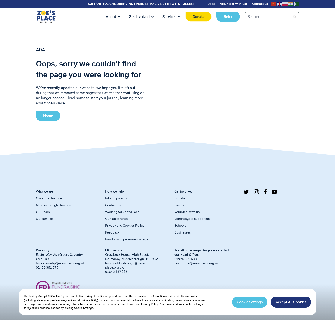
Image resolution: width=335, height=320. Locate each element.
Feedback (112, 232)
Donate (198, 17)
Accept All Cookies (290, 302)
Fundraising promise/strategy (126, 239)
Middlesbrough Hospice (53, 205)
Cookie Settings (250, 302)
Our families (44, 219)
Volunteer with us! (233, 4)
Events (179, 205)
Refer (228, 17)
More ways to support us (192, 219)
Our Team (43, 212)
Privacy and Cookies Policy (124, 225)
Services (171, 17)
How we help (114, 191)
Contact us (260, 4)
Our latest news (116, 219)
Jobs (211, 4)
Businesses (182, 232)
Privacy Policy (149, 303)
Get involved (141, 17)
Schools (180, 225)
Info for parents (116, 198)
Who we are (44, 191)
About (113, 17)
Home (48, 116)
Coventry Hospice (49, 198)
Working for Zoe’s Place (122, 212)
